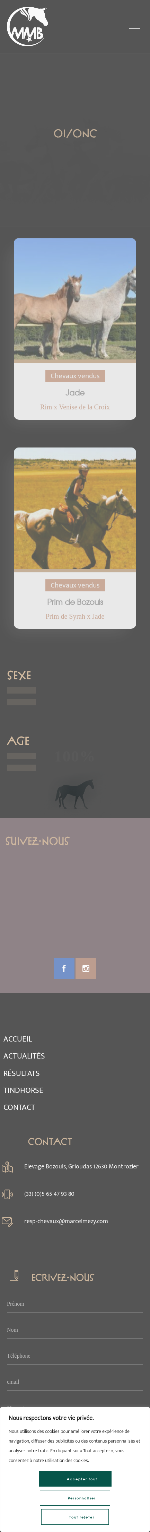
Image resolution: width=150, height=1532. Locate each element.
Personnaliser (82, 1498)
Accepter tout (82, 1479)
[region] (75, 1469)
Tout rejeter (82, 1517)
